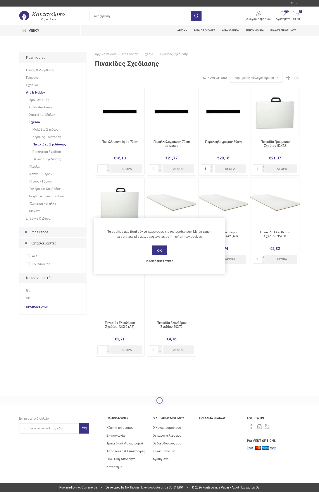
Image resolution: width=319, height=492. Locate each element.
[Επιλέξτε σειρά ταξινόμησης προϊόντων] (256, 78)
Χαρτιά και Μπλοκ (42, 115)
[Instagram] (259, 426)
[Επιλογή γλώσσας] (294, 3)
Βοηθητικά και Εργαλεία (46, 196)
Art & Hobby (35, 92)
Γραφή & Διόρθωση (40, 70)
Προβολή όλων (37, 306)
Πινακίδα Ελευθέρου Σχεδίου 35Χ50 (275, 234)
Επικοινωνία (116, 435)
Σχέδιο (34, 122)
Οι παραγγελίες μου (167, 435)
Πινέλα (34, 167)
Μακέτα (34, 211)
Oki (28, 298)
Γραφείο (32, 78)
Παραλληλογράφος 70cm (120, 142)
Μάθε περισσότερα (159, 261)
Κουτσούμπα (41, 264)
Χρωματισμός (39, 100)
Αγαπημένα (161, 459)
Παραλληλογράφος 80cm (223, 142)
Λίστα (296, 78)
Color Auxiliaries (40, 107)
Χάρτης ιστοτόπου (120, 428)
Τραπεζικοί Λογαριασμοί (125, 443)
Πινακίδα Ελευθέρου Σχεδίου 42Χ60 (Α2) (120, 325)
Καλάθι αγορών (164, 451)
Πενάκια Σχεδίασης (47, 159)
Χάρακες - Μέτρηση (47, 137)
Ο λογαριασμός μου (258, 18)
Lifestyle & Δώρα (38, 218)
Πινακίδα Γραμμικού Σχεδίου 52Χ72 (275, 144)
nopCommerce (86, 487)
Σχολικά (32, 85)
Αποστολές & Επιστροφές (126, 451)
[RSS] (267, 426)
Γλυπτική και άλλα (42, 204)
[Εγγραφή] (49, 428)
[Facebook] (251, 426)
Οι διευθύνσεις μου (167, 443)
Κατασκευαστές (43, 243)
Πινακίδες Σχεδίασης (49, 144)
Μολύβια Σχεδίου (46, 130)
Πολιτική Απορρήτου (122, 459)
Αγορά (126, 169)
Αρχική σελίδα (105, 54)
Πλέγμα (288, 78)
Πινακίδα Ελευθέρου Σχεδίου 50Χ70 (172, 325)
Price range (39, 232)
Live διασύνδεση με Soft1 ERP (162, 487)
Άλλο (36, 256)
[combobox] (140, 16)
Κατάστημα (114, 467)
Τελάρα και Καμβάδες (45, 189)
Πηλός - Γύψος (40, 181)
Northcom (132, 487)
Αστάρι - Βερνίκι (41, 174)
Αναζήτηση (196, 16)
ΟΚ (159, 250)
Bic (28, 291)
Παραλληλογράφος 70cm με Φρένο (171, 144)
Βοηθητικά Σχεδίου (47, 152)
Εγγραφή (84, 428)
